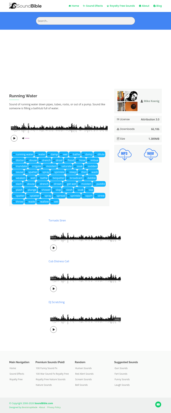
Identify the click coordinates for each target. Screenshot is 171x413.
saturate (67, 166)
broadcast (76, 178)
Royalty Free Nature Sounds (50, 379)
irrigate (36, 166)
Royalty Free (16, 379)
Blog (157, 6)
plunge (32, 190)
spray (45, 172)
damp (54, 154)
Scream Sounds (83, 379)
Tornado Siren (57, 220)
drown (58, 184)
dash (19, 184)
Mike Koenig (151, 101)
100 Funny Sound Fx (46, 368)
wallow (44, 201)
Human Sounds (83, 368)
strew (101, 195)
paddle (100, 184)
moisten (51, 166)
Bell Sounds (81, 385)
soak (80, 166)
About (144, 6)
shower (46, 190)
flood (71, 160)
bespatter (58, 178)
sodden (92, 166)
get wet (71, 184)
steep (72, 172)
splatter (34, 195)
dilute (101, 154)
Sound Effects (93, 6)
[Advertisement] (85, 54)
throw (19, 201)
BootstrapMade (29, 407)
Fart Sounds (121, 374)
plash (19, 190)
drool (59, 160)
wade (31, 201)
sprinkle (59, 172)
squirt (89, 195)
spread (61, 195)
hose (82, 160)
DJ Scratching (57, 302)
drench (46, 160)
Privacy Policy (54, 407)
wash (95, 172)
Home (74, 6)
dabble (91, 178)
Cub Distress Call (59, 261)
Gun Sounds (121, 368)
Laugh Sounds (122, 385)
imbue (94, 160)
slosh (69, 190)
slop (58, 190)
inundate (21, 166)
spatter (32, 172)
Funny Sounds (122, 379)
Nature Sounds (44, 385)
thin (83, 172)
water (42, 154)
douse (33, 160)
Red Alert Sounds (84, 374)
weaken (20, 178)
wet (65, 154)
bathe (76, 154)
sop (91, 190)
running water (24, 154)
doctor (20, 160)
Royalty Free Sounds (121, 6)
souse (19, 172)
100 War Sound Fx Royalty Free (52, 374)
